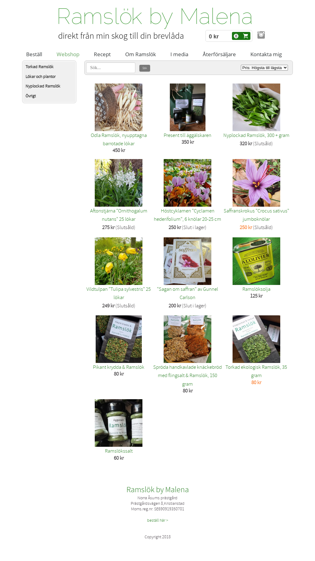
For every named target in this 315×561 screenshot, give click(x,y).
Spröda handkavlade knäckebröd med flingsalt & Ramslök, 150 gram (187, 375)
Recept (102, 54)
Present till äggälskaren (187, 135)
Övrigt (31, 96)
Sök (144, 68)
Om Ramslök (140, 54)
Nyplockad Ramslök (43, 86)
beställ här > (157, 520)
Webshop (68, 54)
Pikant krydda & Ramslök (118, 367)
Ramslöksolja (256, 289)
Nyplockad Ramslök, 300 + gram (256, 135)
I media (179, 54)
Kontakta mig (266, 54)
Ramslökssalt (119, 451)
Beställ (34, 54)
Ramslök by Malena (157, 490)
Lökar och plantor (40, 76)
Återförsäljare (219, 54)
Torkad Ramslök (40, 66)
